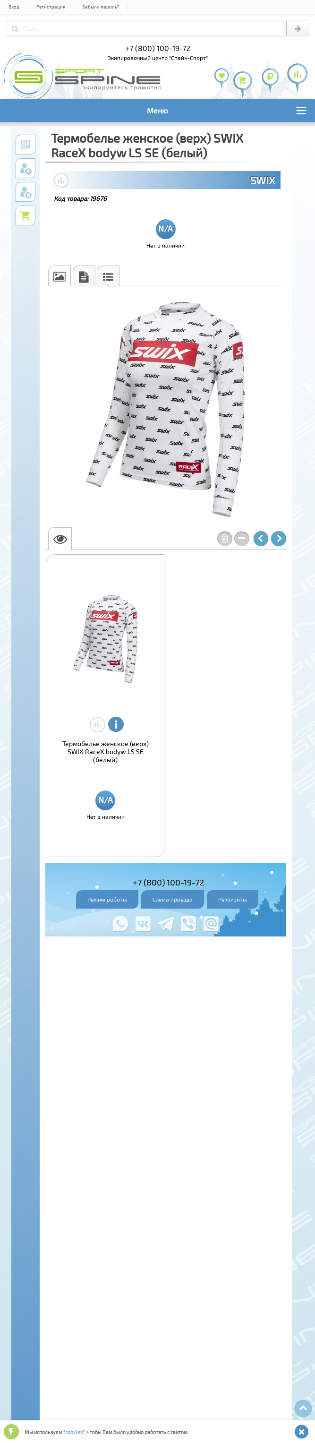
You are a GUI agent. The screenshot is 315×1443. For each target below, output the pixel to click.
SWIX (262, 180)
